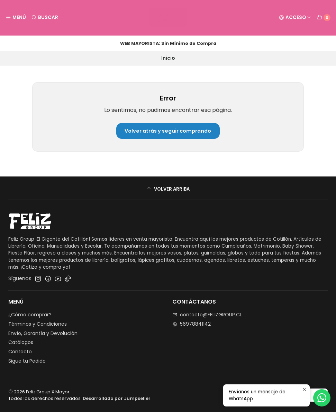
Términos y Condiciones (37, 323)
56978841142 (191, 323)
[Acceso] (295, 17)
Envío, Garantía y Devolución (43, 333)
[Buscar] (44, 17)
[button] (168, 189)
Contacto (20, 351)
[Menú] (15, 17)
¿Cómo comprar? (30, 314)
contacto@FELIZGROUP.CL (207, 314)
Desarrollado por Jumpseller (117, 398)
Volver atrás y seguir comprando (168, 130)
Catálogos (20, 342)
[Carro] (323, 17)
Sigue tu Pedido (27, 360)
